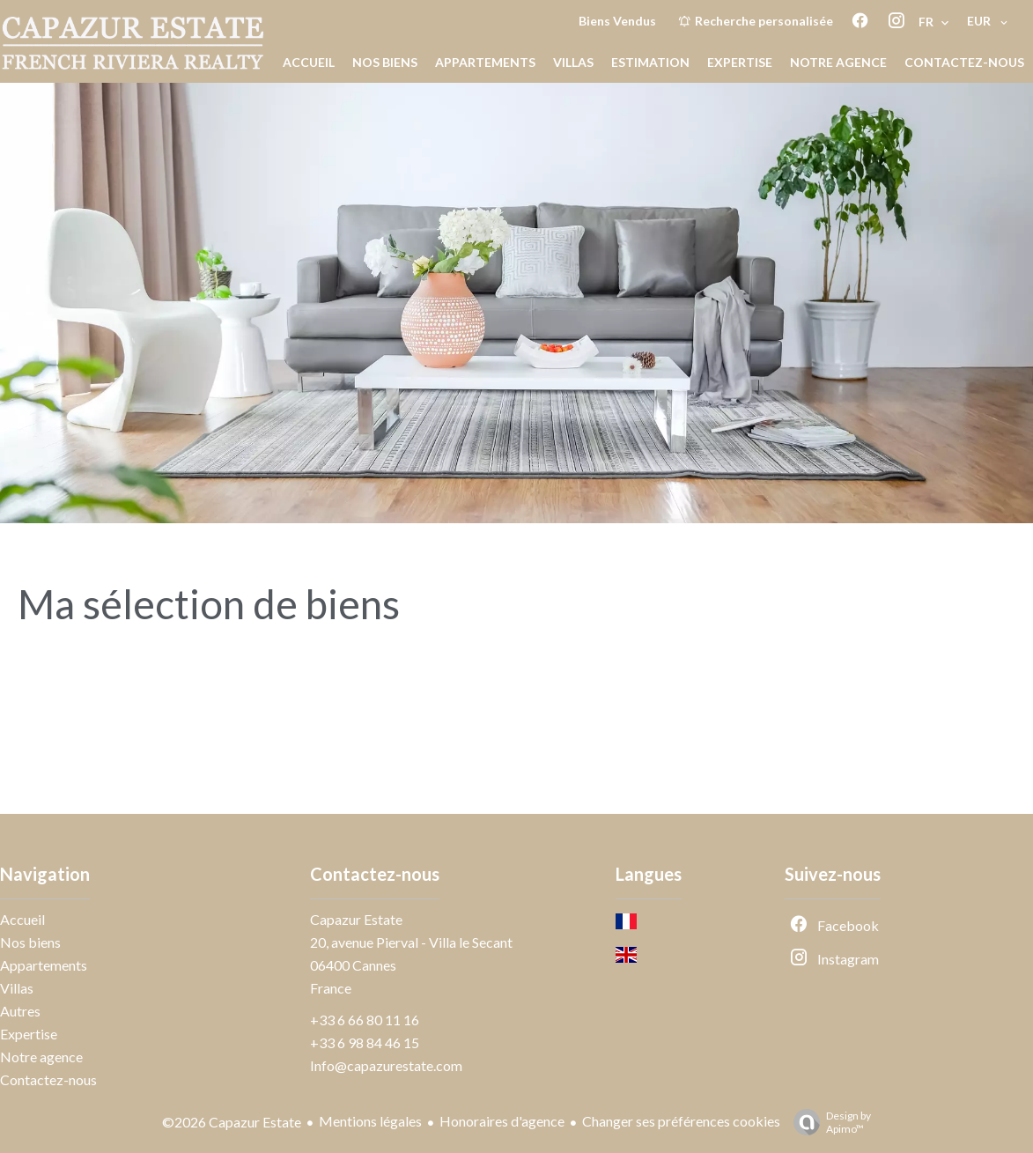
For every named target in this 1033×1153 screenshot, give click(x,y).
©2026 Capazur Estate (231, 1121)
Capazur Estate (356, 919)
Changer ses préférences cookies (681, 1120)
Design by (828, 1122)
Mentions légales (370, 1120)
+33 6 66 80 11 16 (364, 1019)
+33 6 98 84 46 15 (364, 1042)
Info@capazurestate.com (386, 1065)
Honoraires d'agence (501, 1120)
